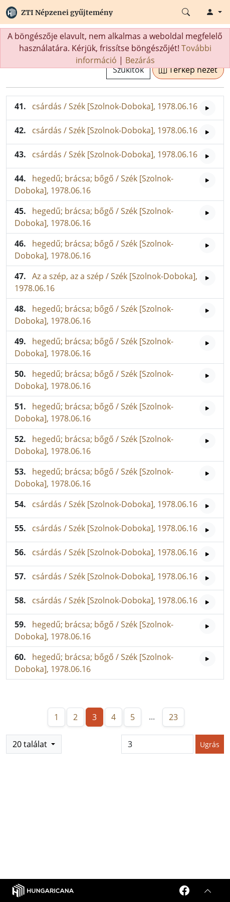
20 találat (31, 744)
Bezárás (140, 60)
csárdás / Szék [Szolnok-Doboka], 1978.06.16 (114, 106)
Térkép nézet (188, 69)
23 (173, 717)
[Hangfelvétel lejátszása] (207, 108)
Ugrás (209, 744)
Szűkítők (128, 69)
